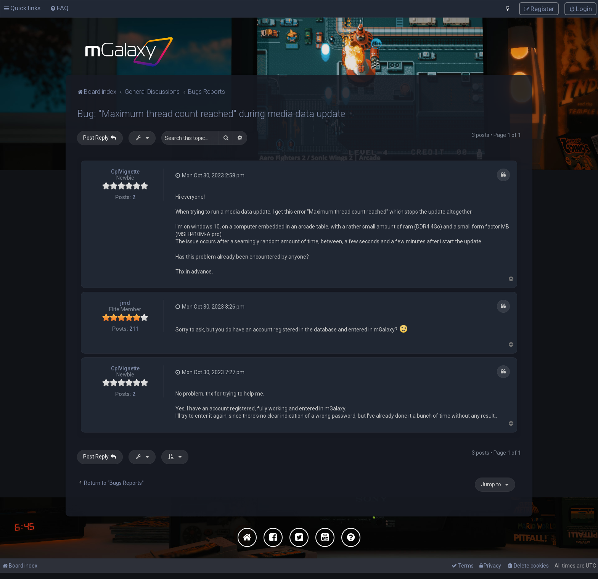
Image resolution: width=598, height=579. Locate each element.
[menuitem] (59, 8)
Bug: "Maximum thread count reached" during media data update (211, 113)
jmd (125, 302)
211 (133, 328)
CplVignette (125, 171)
